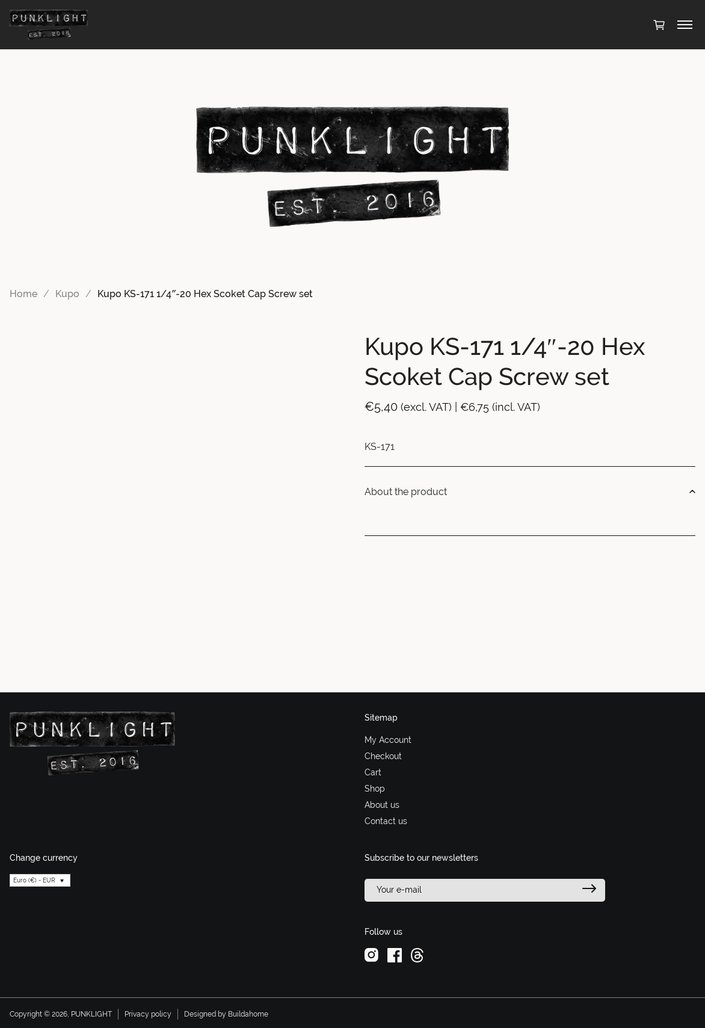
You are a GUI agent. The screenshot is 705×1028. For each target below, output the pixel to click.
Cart (373, 772)
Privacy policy (148, 1014)
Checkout (383, 756)
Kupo (67, 294)
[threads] (417, 954)
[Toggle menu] (684, 24)
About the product (530, 492)
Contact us (386, 821)
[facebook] (394, 954)
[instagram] (371, 954)
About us (382, 805)
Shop (375, 788)
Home (23, 294)
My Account (388, 740)
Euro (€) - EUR (34, 880)
